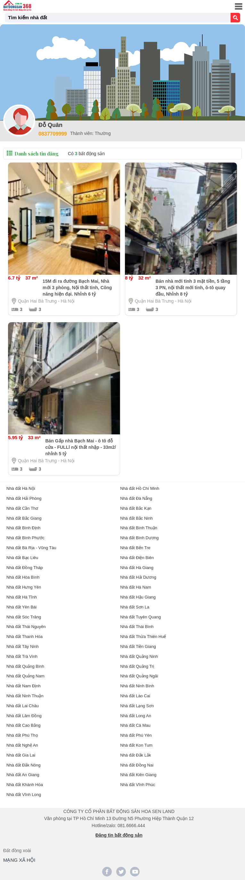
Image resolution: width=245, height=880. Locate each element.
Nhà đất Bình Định (23, 527)
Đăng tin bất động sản (119, 835)
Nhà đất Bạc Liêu (22, 557)
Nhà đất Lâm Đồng (24, 715)
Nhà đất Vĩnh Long (23, 794)
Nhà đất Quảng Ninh (139, 656)
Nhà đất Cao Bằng (23, 725)
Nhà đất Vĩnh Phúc (137, 784)
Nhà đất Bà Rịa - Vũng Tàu (31, 547)
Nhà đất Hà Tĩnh (21, 597)
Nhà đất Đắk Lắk (135, 755)
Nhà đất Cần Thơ (22, 508)
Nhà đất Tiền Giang (138, 646)
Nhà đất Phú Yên (136, 735)
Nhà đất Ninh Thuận (25, 695)
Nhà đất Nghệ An (22, 745)
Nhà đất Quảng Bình (25, 666)
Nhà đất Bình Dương (139, 537)
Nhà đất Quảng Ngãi (139, 676)
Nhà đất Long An (135, 715)
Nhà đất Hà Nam (135, 587)
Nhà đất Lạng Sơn (137, 705)
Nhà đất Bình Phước (25, 537)
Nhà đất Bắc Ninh (136, 518)
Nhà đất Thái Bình (136, 626)
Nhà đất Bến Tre (135, 547)
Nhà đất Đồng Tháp (24, 567)
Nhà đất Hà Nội (20, 488)
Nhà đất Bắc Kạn (135, 508)
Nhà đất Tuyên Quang (140, 617)
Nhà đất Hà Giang (136, 567)
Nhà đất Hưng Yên (23, 587)
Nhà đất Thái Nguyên (25, 626)
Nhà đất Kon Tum (136, 745)
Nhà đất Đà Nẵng (136, 498)
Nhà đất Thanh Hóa (24, 636)
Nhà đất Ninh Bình (137, 685)
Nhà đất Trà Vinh (21, 656)
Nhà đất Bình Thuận (138, 527)
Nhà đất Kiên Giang (138, 774)
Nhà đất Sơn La (134, 607)
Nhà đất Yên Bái (21, 607)
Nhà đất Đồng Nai (136, 765)
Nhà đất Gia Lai (20, 755)
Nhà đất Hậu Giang (138, 597)
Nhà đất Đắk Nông (23, 765)
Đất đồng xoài (17, 850)
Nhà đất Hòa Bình (22, 577)
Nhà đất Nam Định (23, 685)
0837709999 (52, 134)
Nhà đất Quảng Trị (137, 666)
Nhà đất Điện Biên (137, 557)
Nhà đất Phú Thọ (22, 735)
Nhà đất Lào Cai (135, 695)
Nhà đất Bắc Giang (23, 518)
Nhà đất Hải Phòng (23, 498)
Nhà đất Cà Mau (135, 725)
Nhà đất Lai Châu (22, 705)
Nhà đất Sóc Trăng (23, 617)
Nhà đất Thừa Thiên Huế (143, 636)
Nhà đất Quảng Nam (25, 676)
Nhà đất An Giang (22, 774)
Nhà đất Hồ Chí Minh (139, 488)
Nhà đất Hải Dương (138, 577)
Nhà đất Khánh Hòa (24, 784)
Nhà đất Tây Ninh (22, 646)
